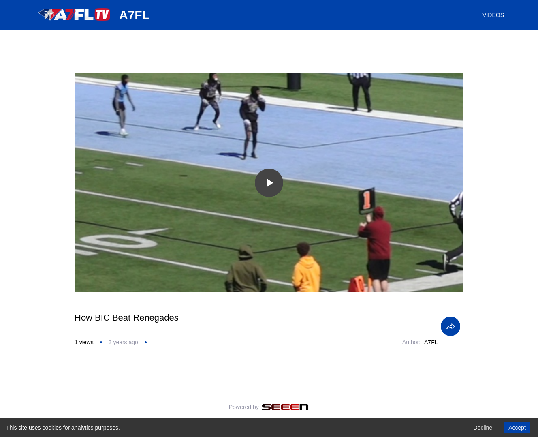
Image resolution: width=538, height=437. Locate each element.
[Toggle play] (269, 183)
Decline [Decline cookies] (482, 427)
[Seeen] (285, 407)
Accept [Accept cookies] (517, 427)
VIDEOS (493, 15)
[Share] (450, 326)
